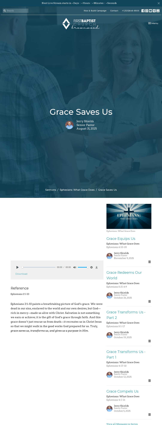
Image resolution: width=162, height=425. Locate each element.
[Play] (17, 267)
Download (21, 273)
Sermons (50, 189)
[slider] (38, 267)
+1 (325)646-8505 (130, 10)
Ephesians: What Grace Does (77, 189)
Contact (114, 10)
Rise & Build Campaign (95, 10)
